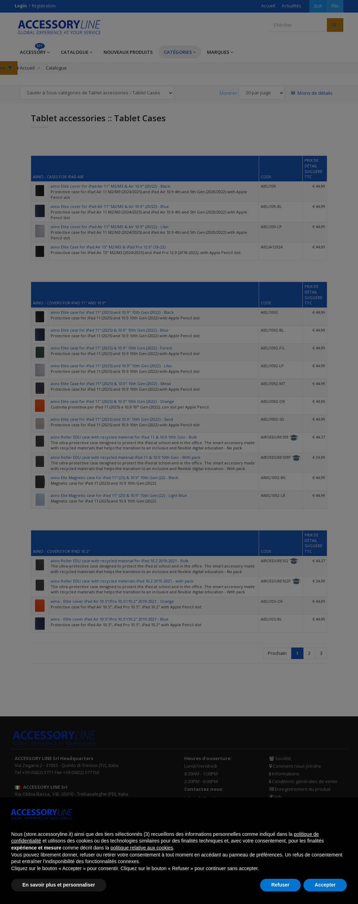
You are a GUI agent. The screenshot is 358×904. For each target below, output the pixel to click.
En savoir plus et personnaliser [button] (58, 885)
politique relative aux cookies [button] (141, 848)
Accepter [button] (325, 885)
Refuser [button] (280, 885)
